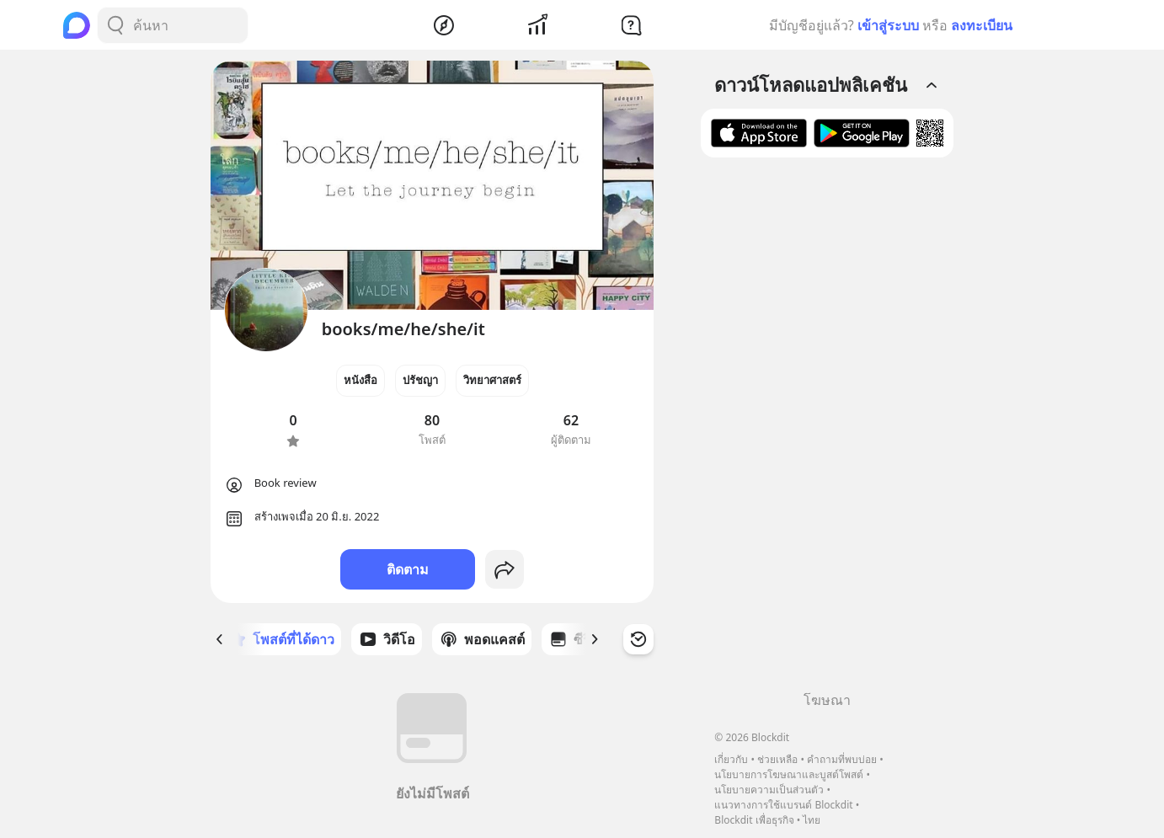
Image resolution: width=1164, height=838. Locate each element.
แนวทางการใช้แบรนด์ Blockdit (783, 805)
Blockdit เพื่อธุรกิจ (753, 820)
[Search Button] (115, 25)
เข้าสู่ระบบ (888, 25)
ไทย (811, 820)
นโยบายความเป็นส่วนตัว (769, 789)
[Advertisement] (827, 430)
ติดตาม (408, 569)
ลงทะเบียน (981, 25)
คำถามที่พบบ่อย (842, 759)
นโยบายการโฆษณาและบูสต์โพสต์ (788, 774)
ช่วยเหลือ (777, 759)
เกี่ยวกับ (731, 759)
